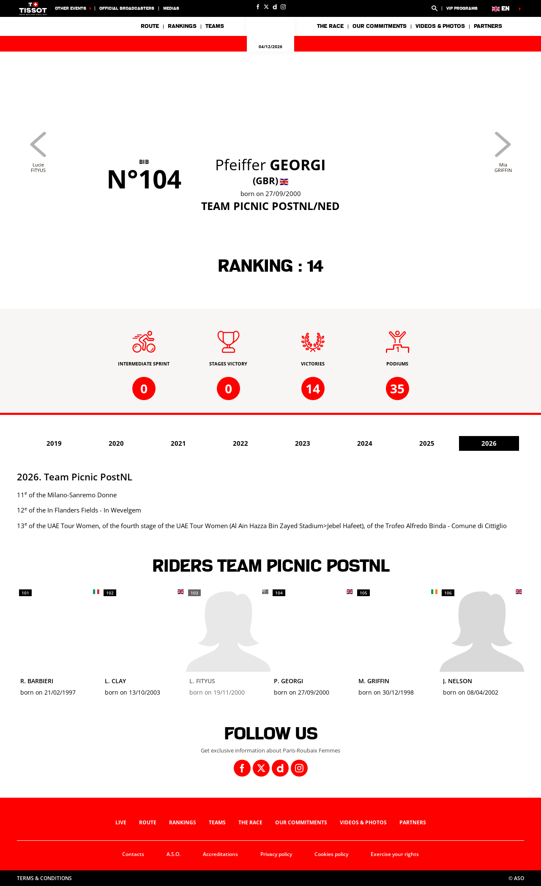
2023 (302, 443)
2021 (178, 443)
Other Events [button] (70, 8)
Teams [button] (214, 26)
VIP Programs (462, 8)
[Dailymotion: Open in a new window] (274, 6)
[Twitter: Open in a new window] (266, 6)
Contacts (133, 854)
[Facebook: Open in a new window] (257, 6)
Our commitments (301, 822)
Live (120, 822)
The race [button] (330, 26)
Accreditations (220, 854)
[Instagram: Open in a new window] (283, 6)
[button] (434, 8)
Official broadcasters (126, 8)
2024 (364, 443)
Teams (217, 822)
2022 (240, 443)
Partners (488, 26)
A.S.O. (173, 854)
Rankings (182, 26)
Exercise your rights (395, 854)
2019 (54, 443)
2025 (426, 443)
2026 (489, 443)
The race (250, 822)
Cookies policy (331, 854)
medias (171, 8)
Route (150, 26)
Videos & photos (440, 26)
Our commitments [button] (379, 26)
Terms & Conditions (44, 878)
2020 (116, 443)
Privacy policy (276, 854)
